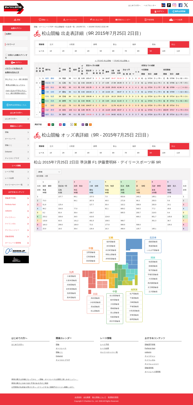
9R (151, 51)
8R (138, 51)
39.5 (75, 217)
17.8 (169, 197)
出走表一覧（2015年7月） (76, 27)
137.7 (60, 197)
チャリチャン (10, 217)
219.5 (154, 213)
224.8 (107, 217)
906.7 (123, 221)
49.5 (106, 201)
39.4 (75, 213)
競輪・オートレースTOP (43, 27)
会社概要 (86, 397)
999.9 (123, 225)
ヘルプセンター (150, 5)
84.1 (75, 201)
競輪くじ (8, 145)
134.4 (91, 229)
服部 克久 (51, 114)
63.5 (60, 221)
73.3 (44, 201)
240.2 (138, 197)
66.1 (75, 197)
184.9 (76, 225)
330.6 (60, 217)
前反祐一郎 (51, 83)
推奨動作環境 (113, 397)
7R (126, 51)
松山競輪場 (59, 27)
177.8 (107, 225)
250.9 (154, 205)
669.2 (123, 209)
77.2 (153, 209)
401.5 (91, 221)
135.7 (138, 229)
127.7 (91, 205)
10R (163, 51)
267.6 (91, 201)
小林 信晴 (51, 92)
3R (76, 51)
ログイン (16, 62)
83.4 (60, 213)
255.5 (154, 201)
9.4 (168, 213)
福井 (134, 44)
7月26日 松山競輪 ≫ (121, 61)
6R (113, 51)
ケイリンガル (10, 224)
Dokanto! (8, 152)
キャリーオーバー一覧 (14, 185)
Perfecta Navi (10, 204)
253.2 (45, 217)
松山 (173, 44)
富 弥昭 (51, 105)
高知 (154, 44)
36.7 (169, 221)
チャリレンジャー (12, 230)
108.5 (107, 221)
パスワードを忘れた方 (14, 68)
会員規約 (78, 397)
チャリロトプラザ (12, 158)
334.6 (60, 209)
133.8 (45, 221)
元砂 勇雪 (51, 110)
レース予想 (9, 172)
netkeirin (8, 211)
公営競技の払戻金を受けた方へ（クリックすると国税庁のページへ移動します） (43, 387)
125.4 (60, 205)
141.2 (76, 221)
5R (101, 51)
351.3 (154, 221)
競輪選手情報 (10, 198)
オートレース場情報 (13, 243)
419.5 (91, 217)
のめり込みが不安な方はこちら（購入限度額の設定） (16, 92)
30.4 (106, 205)
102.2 (123, 205)
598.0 (138, 225)
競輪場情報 (9, 236)
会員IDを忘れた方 (12, 72)
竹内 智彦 (51, 96)
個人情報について (99, 397)
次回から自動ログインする (16, 56)
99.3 (138, 201)
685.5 (123, 213)
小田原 (71, 44)
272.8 (123, 201)
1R (51, 51)
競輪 (7, 132)
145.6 (169, 217)
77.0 (75, 209)
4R (88, 51)
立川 (51, 44)
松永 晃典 (51, 101)
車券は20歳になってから (15, 85)
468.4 (123, 229)
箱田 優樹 (51, 78)
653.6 (123, 197)
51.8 (44, 205)
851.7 (154, 217)
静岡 (95, 44)
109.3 (169, 225)
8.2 (44, 213)
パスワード (10, 44)
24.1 (169, 205)
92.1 (106, 209)
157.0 (91, 197)
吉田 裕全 (51, 87)
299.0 (60, 225)
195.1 (154, 197)
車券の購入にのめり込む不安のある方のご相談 (29, 383)
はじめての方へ (134, 5)
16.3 (106, 229)
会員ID (8, 34)
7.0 (106, 197)
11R (178, 51)
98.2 (44, 209)
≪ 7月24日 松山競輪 (103, 61)
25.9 (44, 229)
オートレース (10, 139)
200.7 (138, 213)
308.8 (138, 205)
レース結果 (9, 178)
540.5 (138, 209)
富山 (115, 44)
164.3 (45, 225)
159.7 (91, 213)
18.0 (60, 229)
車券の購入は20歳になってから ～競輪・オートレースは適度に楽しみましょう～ (44, 379)
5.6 (168, 201)
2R (63, 51)
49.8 (169, 209)
